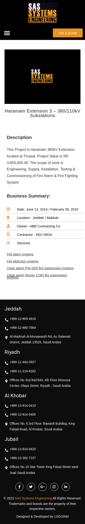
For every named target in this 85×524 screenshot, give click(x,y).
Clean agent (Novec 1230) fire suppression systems (37, 276)
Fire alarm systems (20, 254)
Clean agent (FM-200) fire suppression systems (40, 268)
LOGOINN (61, 516)
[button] (7, 33)
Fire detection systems (23, 261)
